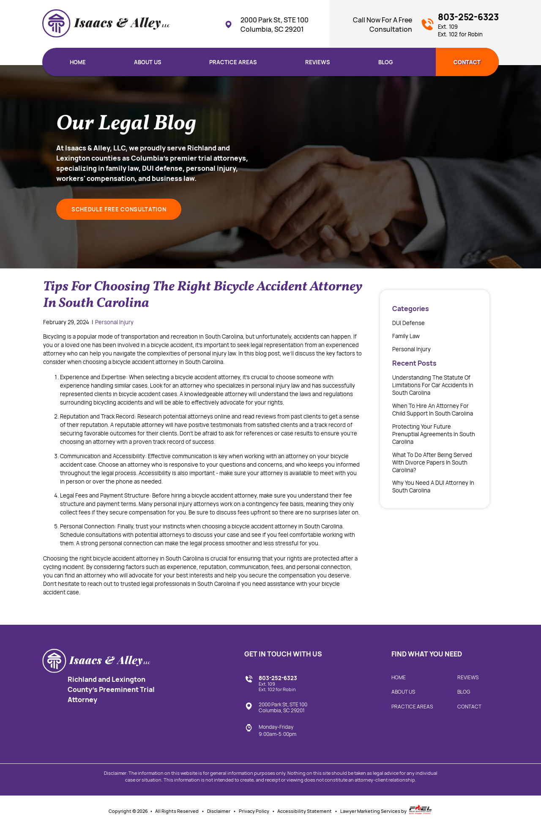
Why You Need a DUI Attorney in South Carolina (433, 486)
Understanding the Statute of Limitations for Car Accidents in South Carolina (432, 385)
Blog (385, 62)
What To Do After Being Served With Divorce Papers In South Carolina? (432, 462)
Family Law (406, 336)
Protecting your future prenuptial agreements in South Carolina (433, 434)
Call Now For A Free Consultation (382, 24)
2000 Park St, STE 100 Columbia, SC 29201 (266, 24)
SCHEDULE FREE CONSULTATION (118, 209)
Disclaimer (218, 811)
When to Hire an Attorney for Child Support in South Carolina (432, 409)
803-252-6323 (468, 24)
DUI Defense (408, 323)
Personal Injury (114, 322)
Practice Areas (233, 62)
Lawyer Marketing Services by (386, 809)
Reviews (317, 62)
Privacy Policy (254, 811)
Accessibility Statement (304, 811)
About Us (147, 62)
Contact (467, 62)
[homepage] (106, 24)
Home (78, 62)
